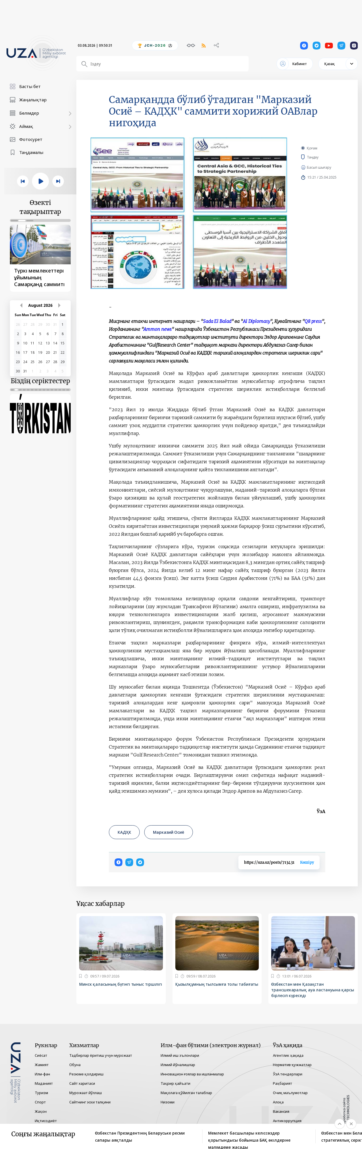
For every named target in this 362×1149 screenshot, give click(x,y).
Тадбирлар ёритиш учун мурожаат (100, 1055)
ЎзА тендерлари (287, 1074)
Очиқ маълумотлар (290, 1092)
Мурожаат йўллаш (85, 1092)
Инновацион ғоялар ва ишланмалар (192, 1074)
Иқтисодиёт (46, 1120)
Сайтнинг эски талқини (90, 1102)
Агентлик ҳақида (288, 1055)
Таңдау (318, 157)
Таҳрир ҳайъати (175, 1083)
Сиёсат (41, 1055)
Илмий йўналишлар (178, 1064)
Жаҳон (41, 1111)
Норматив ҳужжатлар (292, 1064)
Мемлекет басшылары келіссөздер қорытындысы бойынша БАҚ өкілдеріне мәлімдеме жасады (249, 1136)
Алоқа (278, 1102)
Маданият (44, 1083)
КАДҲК (124, 832)
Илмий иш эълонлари (180, 1055)
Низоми (167, 1102)
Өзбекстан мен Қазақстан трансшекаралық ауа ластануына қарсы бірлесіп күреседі (312, 989)
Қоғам (312, 148)
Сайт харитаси (82, 1083)
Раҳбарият (282, 1083)
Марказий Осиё (168, 832)
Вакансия (281, 1111)
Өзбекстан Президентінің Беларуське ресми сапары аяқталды (140, 1136)
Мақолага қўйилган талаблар (186, 1092)
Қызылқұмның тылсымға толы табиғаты (216, 984)
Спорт (40, 1102)
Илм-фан (42, 1074)
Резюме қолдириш (86, 1074)
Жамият (42, 1064)
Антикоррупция (287, 1120)
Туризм (41, 1092)
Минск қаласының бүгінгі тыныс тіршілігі (120, 984)
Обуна (75, 1064)
